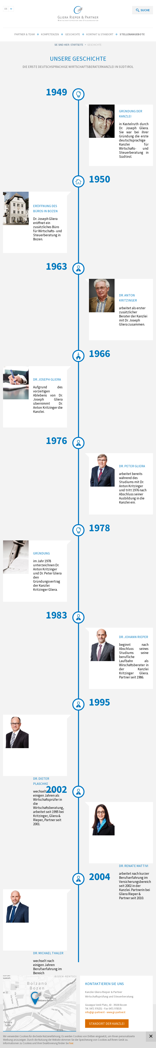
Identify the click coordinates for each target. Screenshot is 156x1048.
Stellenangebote (132, 34)
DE (5, 8)
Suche (145, 10)
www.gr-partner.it (116, 1012)
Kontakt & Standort (99, 34)
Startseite (76, 44)
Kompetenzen (50, 34)
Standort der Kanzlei (107, 1023)
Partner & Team (24, 34)
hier (71, 1043)
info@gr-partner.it (95, 1012)
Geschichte (72, 34)
